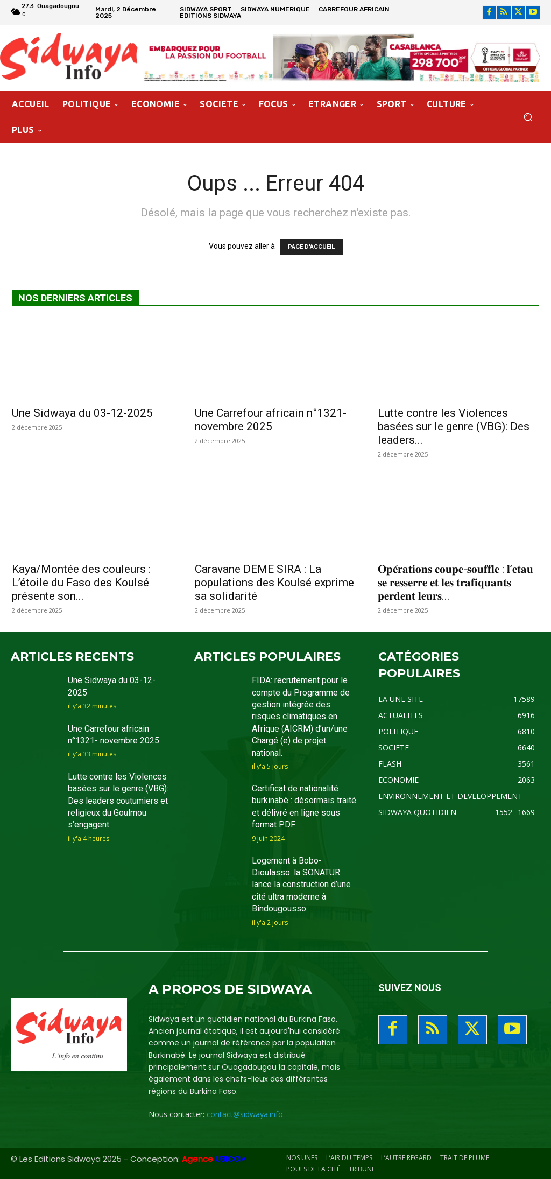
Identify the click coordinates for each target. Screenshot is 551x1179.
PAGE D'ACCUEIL (311, 246)
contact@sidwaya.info (245, 1114)
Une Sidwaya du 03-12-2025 (82, 412)
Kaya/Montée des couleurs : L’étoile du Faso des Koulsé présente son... (81, 582)
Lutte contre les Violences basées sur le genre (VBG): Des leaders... (453, 426)
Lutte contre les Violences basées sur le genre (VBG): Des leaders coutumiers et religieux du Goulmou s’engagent (118, 800)
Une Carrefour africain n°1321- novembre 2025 (271, 419)
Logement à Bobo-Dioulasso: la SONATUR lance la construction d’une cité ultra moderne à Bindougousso (301, 884)
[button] (527, 117)
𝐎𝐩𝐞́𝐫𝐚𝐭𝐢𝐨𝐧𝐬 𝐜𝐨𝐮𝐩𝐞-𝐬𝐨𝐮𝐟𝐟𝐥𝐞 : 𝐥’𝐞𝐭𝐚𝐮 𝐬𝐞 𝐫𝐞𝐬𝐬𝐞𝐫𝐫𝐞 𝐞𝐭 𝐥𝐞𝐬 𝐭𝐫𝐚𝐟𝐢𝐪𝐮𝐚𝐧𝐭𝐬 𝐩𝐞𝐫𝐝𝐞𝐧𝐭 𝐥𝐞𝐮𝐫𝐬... (455, 582)
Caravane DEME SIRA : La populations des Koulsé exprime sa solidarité (274, 582)
